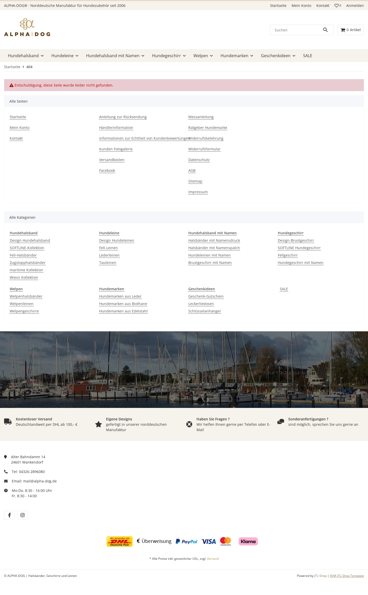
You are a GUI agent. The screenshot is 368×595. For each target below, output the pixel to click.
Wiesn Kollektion (24, 277)
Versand (213, 558)
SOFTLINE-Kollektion (27, 247)
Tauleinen (107, 262)
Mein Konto (301, 5)
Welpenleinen (21, 303)
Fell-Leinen (108, 247)
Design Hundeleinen (116, 240)
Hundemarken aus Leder (120, 296)
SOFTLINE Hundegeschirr (299, 247)
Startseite (278, 5)
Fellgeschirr (288, 255)
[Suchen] (296, 30)
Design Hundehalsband (30, 240)
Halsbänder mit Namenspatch (214, 247)
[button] (338, 6)
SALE (284, 288)
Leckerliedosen (201, 303)
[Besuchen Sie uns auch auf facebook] (9, 515)
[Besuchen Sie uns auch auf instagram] (22, 515)
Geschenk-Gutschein (206, 296)
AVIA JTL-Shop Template (347, 576)
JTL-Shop (320, 576)
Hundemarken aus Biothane (123, 303)
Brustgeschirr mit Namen (210, 262)
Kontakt (322, 5)
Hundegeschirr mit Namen (301, 262)
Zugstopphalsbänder (27, 262)
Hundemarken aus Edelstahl (123, 311)
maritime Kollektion (26, 270)
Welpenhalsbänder (26, 296)
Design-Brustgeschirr (296, 240)
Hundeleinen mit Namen (209, 255)
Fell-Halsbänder (23, 255)
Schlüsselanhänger (204, 311)
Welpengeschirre (24, 311)
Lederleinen (109, 255)
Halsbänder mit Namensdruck (214, 240)
